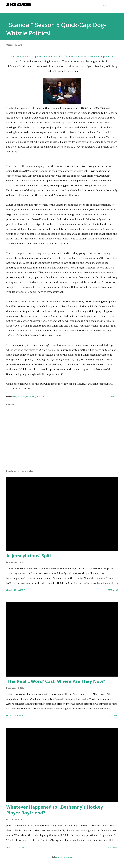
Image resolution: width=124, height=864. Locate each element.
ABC (14, 396)
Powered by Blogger (62, 857)
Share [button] (112, 396)
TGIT (47, 396)
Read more (113, 590)
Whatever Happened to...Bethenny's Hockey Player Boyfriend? (54, 810)
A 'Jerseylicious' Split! (29, 556)
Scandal (21, 396)
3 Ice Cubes (18, 5)
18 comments (20, 590)
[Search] (106, 5)
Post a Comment (22, 847)
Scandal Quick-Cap (35, 396)
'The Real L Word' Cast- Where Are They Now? (55, 681)
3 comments (19, 716)
